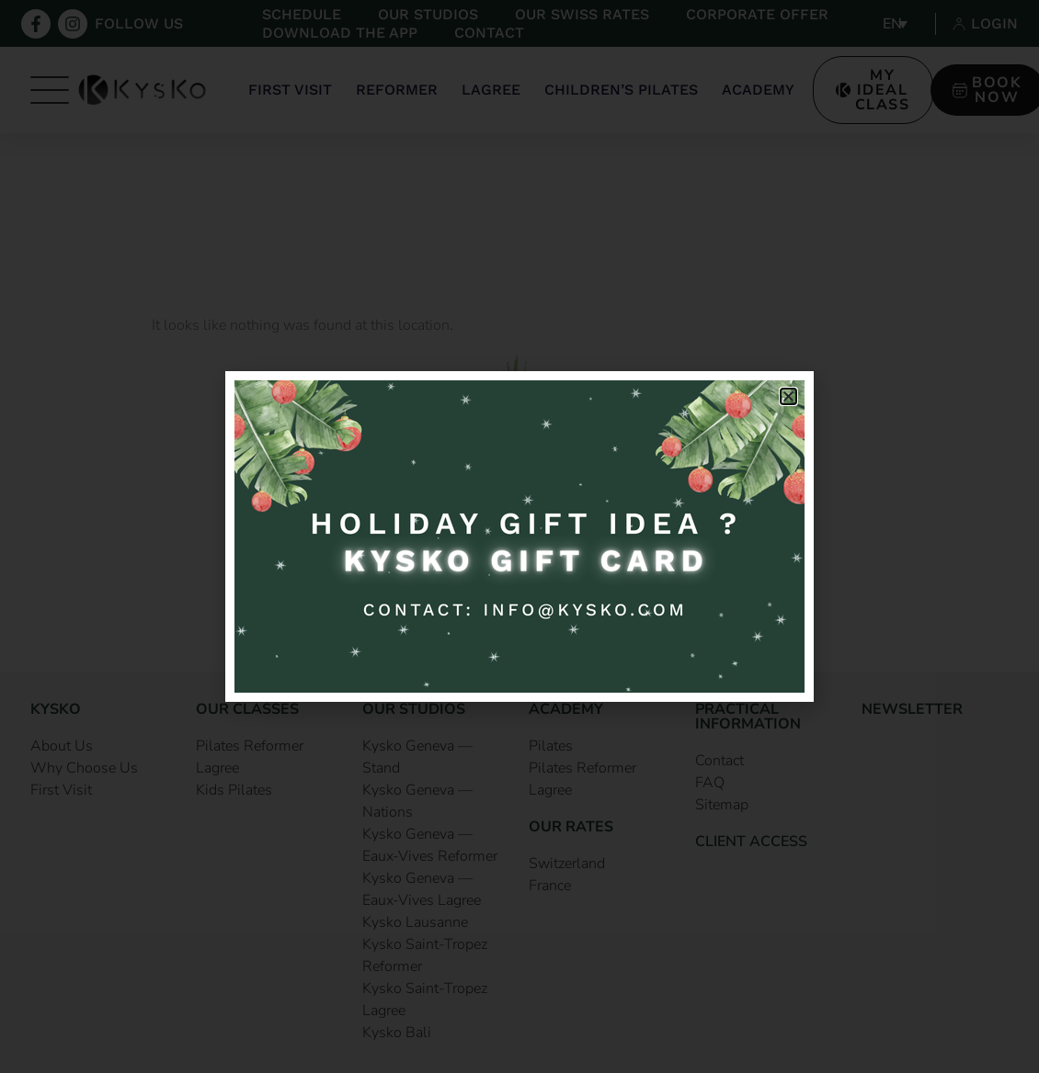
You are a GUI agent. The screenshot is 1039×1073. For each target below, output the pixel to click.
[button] (788, 396)
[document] (519, 536)
